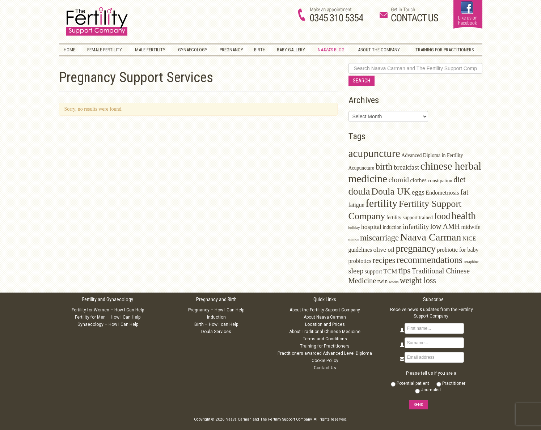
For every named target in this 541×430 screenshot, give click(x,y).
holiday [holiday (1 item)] (354, 228)
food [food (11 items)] (442, 216)
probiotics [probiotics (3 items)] (360, 261)
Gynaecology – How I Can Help (107, 324)
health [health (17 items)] (464, 215)
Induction (216, 317)
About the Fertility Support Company (324, 309)
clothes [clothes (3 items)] (418, 180)
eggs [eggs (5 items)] (418, 192)
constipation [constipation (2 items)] (440, 180)
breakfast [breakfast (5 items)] (406, 167)
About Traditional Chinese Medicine (324, 331)
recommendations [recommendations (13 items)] (429, 260)
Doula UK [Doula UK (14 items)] (390, 191)
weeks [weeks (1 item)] (394, 282)
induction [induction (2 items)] (392, 227)
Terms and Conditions (325, 338)
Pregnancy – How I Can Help (216, 309)
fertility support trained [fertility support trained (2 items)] (409, 217)
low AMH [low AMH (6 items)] (445, 226)
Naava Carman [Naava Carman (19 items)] (430, 237)
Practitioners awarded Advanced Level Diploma (325, 353)
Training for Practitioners (325, 346)
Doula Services (216, 331)
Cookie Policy (325, 360)
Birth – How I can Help (216, 324)
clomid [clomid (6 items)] (399, 180)
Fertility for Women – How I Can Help (108, 309)
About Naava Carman (325, 317)
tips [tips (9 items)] (404, 270)
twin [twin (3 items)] (382, 281)
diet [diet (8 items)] (459, 179)
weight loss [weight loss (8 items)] (418, 280)
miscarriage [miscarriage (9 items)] (379, 237)
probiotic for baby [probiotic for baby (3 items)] (457, 250)
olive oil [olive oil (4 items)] (384, 249)
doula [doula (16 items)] (359, 191)
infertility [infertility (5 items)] (416, 226)
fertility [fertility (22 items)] (381, 203)
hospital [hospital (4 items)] (371, 226)
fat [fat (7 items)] (464, 192)
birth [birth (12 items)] (383, 166)
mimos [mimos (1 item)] (353, 239)
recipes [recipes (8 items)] (384, 260)
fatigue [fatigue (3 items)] (356, 205)
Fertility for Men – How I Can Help (107, 317)
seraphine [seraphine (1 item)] (471, 262)
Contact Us (325, 367)
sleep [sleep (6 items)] (356, 271)
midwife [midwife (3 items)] (470, 227)
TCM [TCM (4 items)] (390, 271)
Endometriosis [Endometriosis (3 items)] (442, 193)
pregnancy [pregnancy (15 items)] (416, 248)
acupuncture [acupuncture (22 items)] (374, 153)
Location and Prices (325, 324)
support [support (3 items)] (373, 271)
